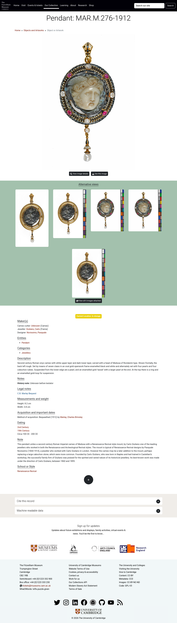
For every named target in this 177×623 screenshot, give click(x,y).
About (73, 5)
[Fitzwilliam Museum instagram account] (66, 602)
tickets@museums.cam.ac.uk (36, 585)
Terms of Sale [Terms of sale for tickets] (75, 589)
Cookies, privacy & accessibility (83, 572)
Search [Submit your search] (170, 5)
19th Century (23, 430)
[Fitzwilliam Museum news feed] (120, 602)
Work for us (74, 579)
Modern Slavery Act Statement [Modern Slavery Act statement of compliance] (83, 585)
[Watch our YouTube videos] (111, 602)
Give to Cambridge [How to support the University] (127, 572)
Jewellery (26, 353)
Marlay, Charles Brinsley (71, 417)
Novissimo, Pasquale (36, 332)
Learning (64, 5)
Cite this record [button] (25, 501)
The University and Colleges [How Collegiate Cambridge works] (132, 565)
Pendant (25, 342)
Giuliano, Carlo (33, 329)
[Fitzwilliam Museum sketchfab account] (93, 602)
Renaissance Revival (27, 471)
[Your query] (149, 5)
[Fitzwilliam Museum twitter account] (57, 602)
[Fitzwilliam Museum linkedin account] (84, 602)
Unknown (35, 326)
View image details (79, 174)
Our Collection (51, 5)
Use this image (99, 174)
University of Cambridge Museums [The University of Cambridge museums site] (85, 565)
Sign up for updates (88, 526)
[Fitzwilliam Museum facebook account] (75, 602)
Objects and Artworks (34, 30)
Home (17, 5)
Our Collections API (78, 582)
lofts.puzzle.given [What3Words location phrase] (41, 589)
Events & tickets (35, 5)
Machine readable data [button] (30, 510)
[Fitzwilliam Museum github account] (102, 602)
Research (82, 5)
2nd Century (23, 427)
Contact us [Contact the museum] (74, 575)
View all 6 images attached (88, 301)
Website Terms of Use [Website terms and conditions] (79, 569)
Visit (23, 5)
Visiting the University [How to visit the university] (129, 569)
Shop (91, 5)
